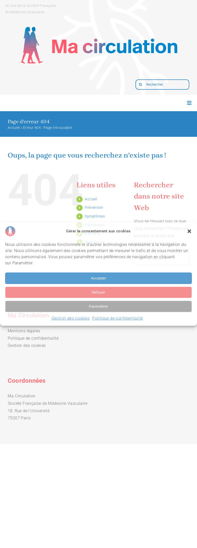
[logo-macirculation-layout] (98, 19)
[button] (189, 231)
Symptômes (95, 216)
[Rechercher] (162, 84)
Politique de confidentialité (117, 318)
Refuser (98, 292)
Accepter (98, 278)
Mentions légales (24, 330)
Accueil (14, 128)
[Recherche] (140, 84)
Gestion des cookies (71, 318)
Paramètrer (98, 306)
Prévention (94, 207)
